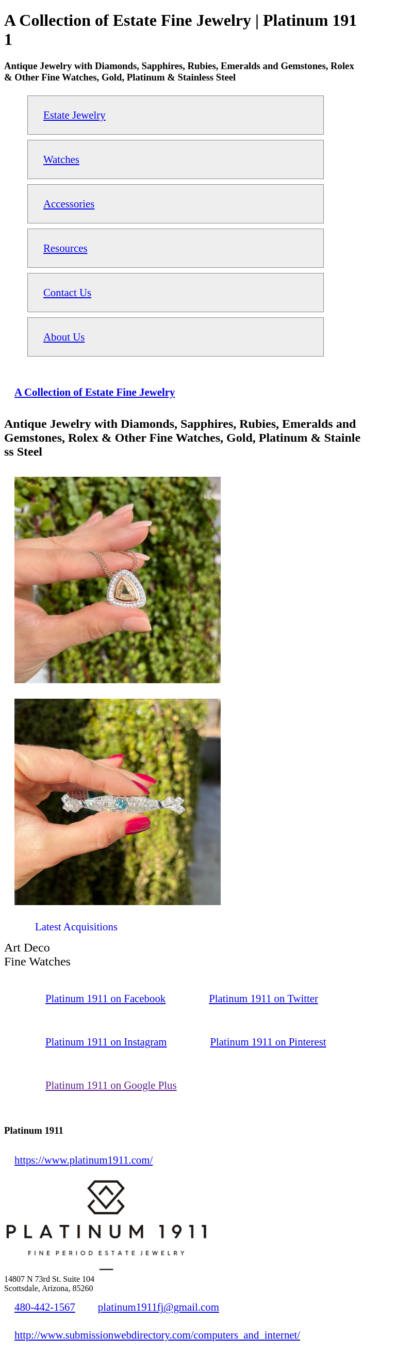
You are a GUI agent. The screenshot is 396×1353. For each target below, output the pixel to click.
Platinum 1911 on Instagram (106, 1042)
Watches (61, 159)
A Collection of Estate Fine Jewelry (94, 392)
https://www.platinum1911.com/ (83, 1160)
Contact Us (67, 292)
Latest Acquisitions (76, 926)
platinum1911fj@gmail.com (158, 1307)
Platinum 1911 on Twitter (263, 998)
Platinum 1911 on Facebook (105, 998)
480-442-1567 (44, 1307)
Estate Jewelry (74, 115)
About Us (64, 337)
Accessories (68, 204)
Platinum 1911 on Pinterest (268, 1042)
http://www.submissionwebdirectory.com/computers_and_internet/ (157, 1335)
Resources (65, 248)
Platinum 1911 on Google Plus (111, 1085)
